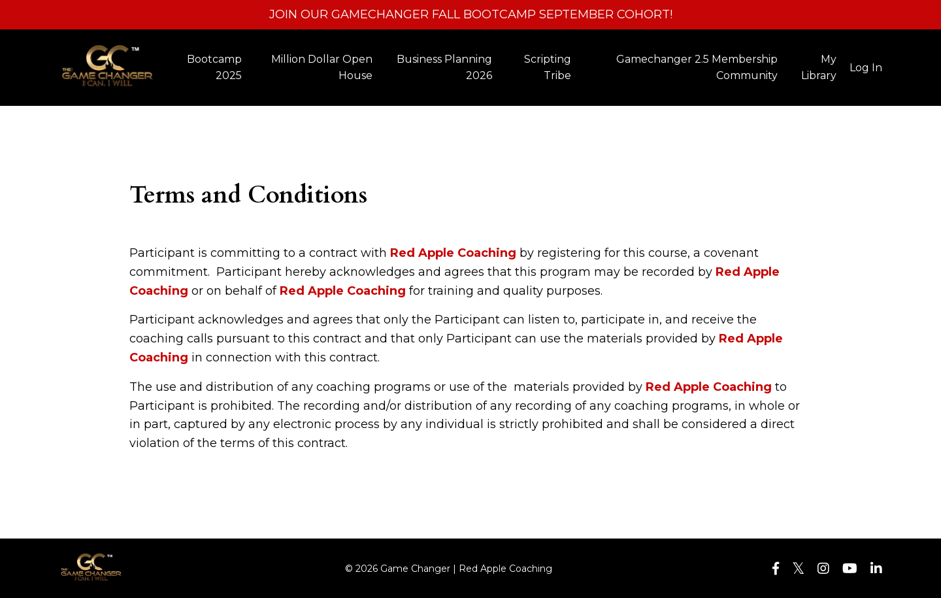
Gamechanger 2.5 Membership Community (697, 67)
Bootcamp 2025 (214, 67)
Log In (866, 67)
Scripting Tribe (547, 67)
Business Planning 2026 (444, 67)
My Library (818, 67)
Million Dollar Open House (321, 67)
